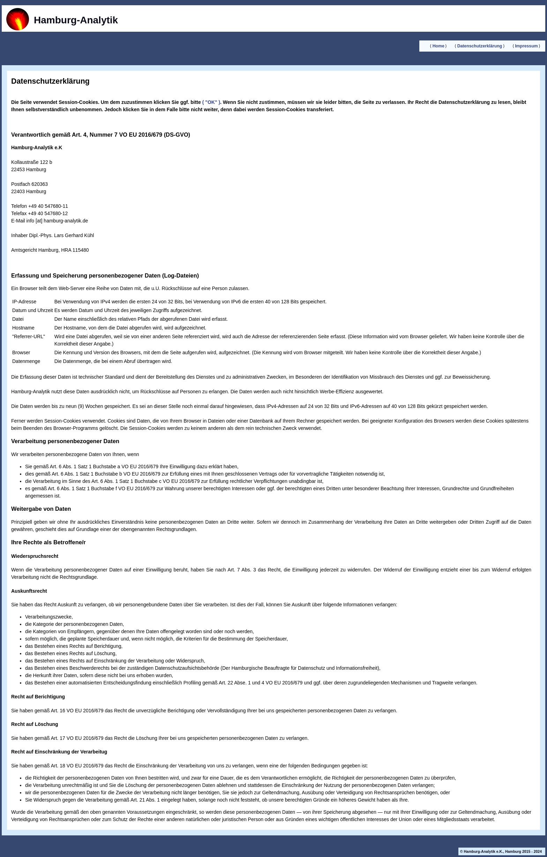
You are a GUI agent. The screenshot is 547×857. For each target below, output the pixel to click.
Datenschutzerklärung (479, 46)
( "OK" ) (210, 102)
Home (438, 46)
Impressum (526, 46)
